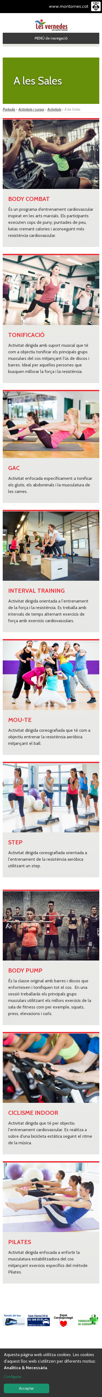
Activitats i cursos (31, 109)
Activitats (54, 109)
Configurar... (13, 1376)
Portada (9, 109)
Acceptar (26, 1388)
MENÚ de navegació (51, 38)
